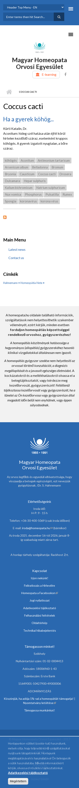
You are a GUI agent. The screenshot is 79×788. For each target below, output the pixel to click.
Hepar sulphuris (35, 181)
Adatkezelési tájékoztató (39, 608)
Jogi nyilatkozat (39, 600)
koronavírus (28, 201)
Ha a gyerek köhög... (28, 119)
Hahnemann (10, 283)
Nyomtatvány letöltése (39, 703)
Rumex (67, 194)
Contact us (16, 258)
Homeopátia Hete (31, 283)
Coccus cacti (47, 174)
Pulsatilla (52, 194)
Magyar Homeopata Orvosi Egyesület (39, 63)
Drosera (65, 174)
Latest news (16, 249)
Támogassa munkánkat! (39, 710)
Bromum (57, 167)
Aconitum (27, 160)
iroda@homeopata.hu (37, 528)
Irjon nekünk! (39, 578)
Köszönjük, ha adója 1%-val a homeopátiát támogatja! (39, 698)
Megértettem (18, 783)
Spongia (10, 201)
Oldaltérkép (39, 623)
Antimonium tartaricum (54, 160)
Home (9, 92)
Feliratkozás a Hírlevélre (39, 585)
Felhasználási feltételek (39, 615)
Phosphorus (33, 194)
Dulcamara (12, 181)
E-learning (49, 74)
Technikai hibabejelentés (39, 630)
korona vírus (49, 201)
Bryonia (10, 174)
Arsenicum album (16, 167)
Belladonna (40, 167)
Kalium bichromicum (18, 187)
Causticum (27, 174)
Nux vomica (13, 194)
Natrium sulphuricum (50, 187)
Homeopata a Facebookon (39, 593)
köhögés (11, 160)
